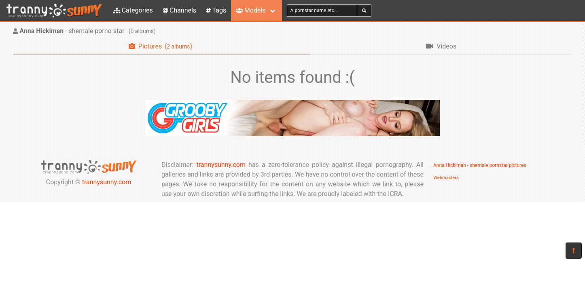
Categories (133, 10)
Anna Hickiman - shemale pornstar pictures (479, 165)
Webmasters (446, 177)
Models (250, 10)
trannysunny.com (106, 182)
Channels (179, 10)
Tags (216, 10)
